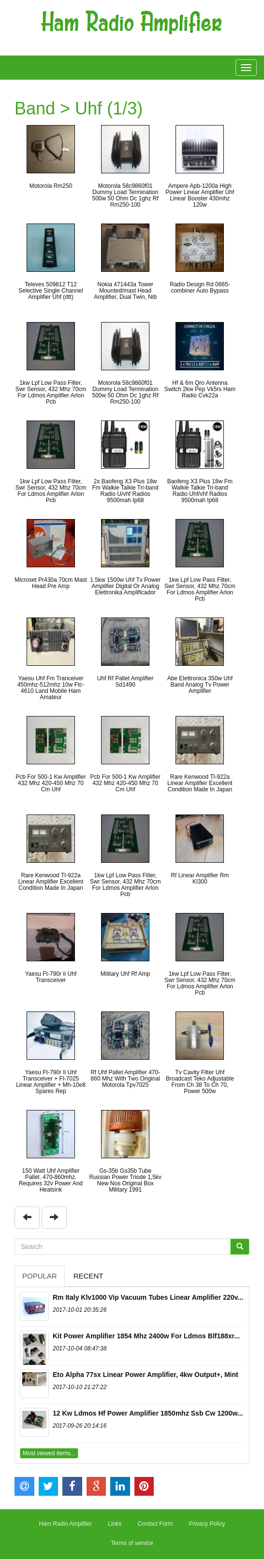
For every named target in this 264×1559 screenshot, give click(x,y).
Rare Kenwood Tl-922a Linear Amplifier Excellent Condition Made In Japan (200, 783)
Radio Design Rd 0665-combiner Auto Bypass (200, 287)
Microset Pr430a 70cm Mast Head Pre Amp (51, 583)
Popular (39, 1276)
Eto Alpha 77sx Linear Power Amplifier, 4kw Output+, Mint (145, 1374)
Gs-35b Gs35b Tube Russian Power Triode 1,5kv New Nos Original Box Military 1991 (125, 1180)
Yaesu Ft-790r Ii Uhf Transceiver (51, 976)
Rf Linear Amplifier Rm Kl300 (200, 878)
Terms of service (132, 1543)
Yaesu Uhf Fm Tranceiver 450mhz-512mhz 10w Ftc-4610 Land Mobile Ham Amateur (51, 688)
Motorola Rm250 (51, 186)
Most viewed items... (49, 1453)
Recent (88, 1276)
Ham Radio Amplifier (65, 1523)
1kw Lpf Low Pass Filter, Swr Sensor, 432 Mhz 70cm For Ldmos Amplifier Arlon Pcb (51, 392)
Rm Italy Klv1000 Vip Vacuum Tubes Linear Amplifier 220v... (148, 1297)
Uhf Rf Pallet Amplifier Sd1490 (125, 681)
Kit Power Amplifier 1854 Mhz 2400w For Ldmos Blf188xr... (146, 1336)
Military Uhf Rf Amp (125, 973)
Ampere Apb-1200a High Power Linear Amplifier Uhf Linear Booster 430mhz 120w (199, 196)
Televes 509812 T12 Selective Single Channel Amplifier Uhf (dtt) (50, 290)
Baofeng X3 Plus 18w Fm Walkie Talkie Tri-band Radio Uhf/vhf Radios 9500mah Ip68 (200, 491)
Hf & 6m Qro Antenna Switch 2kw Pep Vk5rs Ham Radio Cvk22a (199, 389)
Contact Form (155, 1523)
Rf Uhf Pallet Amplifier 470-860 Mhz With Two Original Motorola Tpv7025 (125, 1078)
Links (114, 1523)
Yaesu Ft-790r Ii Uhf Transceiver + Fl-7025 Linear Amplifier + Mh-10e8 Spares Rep (51, 1082)
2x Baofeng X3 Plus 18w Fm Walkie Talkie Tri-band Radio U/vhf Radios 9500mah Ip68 (125, 491)
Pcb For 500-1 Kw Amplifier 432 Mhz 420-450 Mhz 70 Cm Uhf (50, 783)
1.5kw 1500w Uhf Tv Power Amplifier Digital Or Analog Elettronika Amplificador (125, 586)
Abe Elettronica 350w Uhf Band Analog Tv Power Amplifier (200, 684)
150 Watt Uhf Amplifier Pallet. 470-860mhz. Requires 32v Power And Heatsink (51, 1180)
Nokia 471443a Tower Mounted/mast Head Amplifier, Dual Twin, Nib (125, 290)
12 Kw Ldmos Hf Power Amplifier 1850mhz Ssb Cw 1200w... (148, 1413)
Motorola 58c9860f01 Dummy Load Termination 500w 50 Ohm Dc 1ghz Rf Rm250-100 (125, 196)
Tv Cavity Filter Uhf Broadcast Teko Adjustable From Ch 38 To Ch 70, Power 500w (200, 1082)
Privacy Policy (207, 1523)
